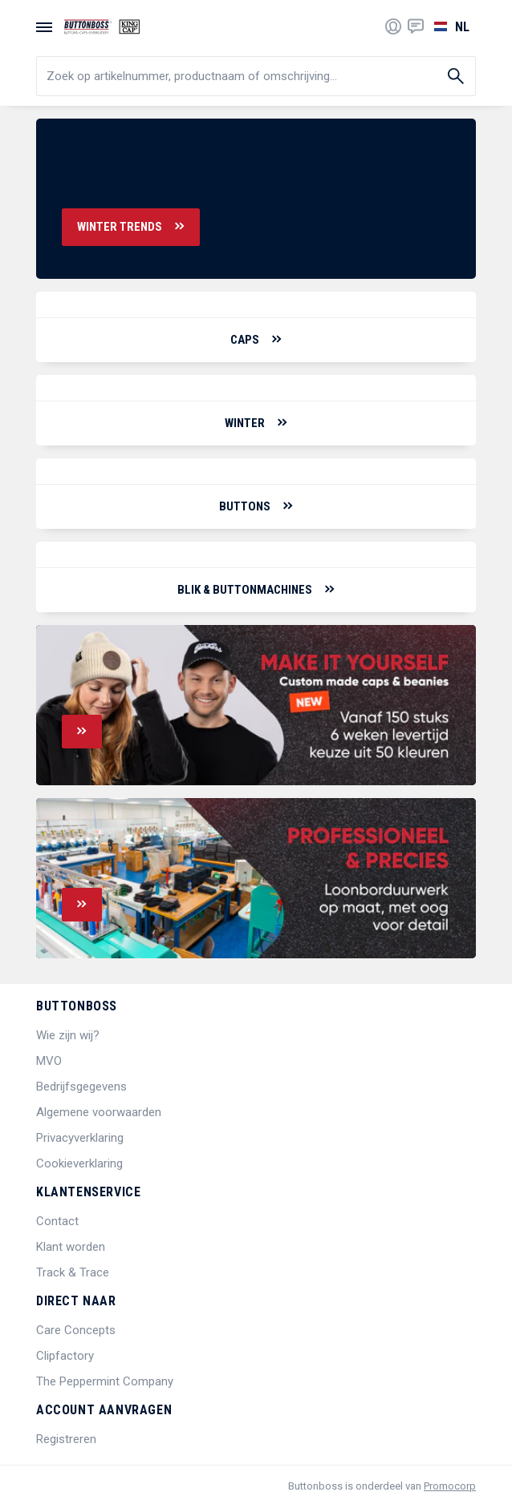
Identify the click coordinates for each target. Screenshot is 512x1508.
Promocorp (450, 1486)
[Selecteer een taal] (450, 26)
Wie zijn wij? (68, 1035)
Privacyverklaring (80, 1138)
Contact (57, 1221)
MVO (49, 1061)
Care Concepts (76, 1330)
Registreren (66, 1439)
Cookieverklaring (79, 1163)
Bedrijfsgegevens (81, 1086)
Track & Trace (72, 1272)
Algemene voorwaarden (98, 1112)
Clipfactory (65, 1356)
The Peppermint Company (104, 1381)
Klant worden (70, 1247)
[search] (256, 76)
